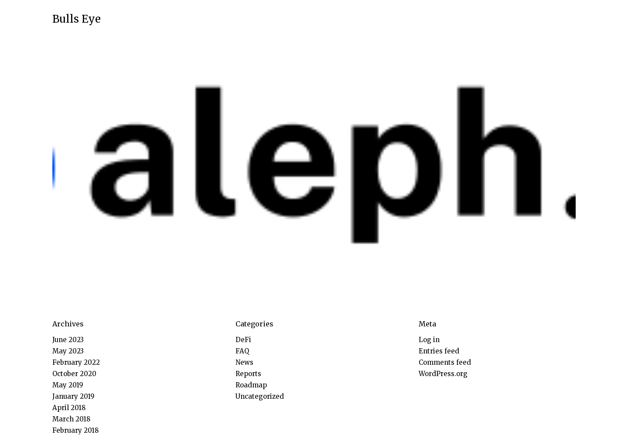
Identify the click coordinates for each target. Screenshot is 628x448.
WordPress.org (443, 374)
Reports (248, 374)
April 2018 (68, 408)
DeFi (243, 340)
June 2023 (68, 340)
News (244, 362)
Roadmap (251, 385)
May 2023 (68, 351)
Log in (429, 340)
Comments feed (445, 362)
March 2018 (71, 419)
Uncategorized (260, 396)
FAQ (242, 351)
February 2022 (76, 362)
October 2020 (74, 374)
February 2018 (75, 430)
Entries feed (439, 351)
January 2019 (73, 396)
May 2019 (67, 385)
